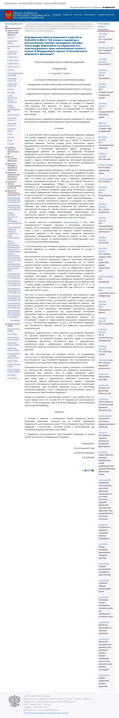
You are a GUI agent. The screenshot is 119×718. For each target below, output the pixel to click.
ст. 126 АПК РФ (104, 622)
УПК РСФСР (12, 378)
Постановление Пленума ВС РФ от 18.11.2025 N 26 (13, 305)
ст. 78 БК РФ (103, 452)
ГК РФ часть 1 (12, 57)
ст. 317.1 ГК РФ (103, 385)
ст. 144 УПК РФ (104, 564)
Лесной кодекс (13, 115)
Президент (90, 14)
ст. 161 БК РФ (103, 525)
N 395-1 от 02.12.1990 (106, 360)
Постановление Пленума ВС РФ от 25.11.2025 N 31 (13, 200)
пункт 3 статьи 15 (61, 268)
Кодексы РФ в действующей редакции (13, 33)
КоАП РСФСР (12, 361)
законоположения (71, 222)
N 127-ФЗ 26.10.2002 (105, 287)
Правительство (106, 14)
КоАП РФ (11, 92)
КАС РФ (10, 89)
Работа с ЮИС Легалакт (55, 3)
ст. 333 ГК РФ (103, 374)
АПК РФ (10, 37)
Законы (78, 14)
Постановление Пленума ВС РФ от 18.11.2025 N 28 (13, 298)
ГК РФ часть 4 (12, 67)
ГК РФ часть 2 (12, 60)
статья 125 (76, 387)
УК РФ (9, 140)
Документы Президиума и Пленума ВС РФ (13, 193)
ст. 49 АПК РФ (104, 639)
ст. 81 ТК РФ (103, 432)
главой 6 (28, 323)
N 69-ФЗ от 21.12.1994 (106, 48)
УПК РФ (10, 144)
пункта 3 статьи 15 (85, 138)
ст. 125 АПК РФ (104, 675)
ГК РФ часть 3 (12, 63)
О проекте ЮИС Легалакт (30, 3)
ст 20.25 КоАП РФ (105, 416)
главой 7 (64, 323)
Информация (10, 3)
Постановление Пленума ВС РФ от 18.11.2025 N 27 (13, 283)
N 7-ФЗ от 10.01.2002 (106, 165)
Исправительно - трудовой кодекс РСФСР (13, 355)
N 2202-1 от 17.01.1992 (106, 276)
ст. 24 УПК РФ (104, 597)
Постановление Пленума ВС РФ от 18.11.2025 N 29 (13, 290)
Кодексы (67, 14)
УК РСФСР (11, 375)
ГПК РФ (10, 70)
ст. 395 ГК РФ (103, 399)
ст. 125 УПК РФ (104, 580)
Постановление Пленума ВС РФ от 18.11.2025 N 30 (13, 276)
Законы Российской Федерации (12, 159)
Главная (56, 14)
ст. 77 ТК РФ (103, 544)
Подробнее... (15, 320)
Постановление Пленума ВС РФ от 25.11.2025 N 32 (13, 207)
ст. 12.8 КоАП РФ (104, 480)
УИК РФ (10, 137)
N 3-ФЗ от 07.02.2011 (106, 179)
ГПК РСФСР (12, 334)
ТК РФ (9, 134)
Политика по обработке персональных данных (46, 713)
